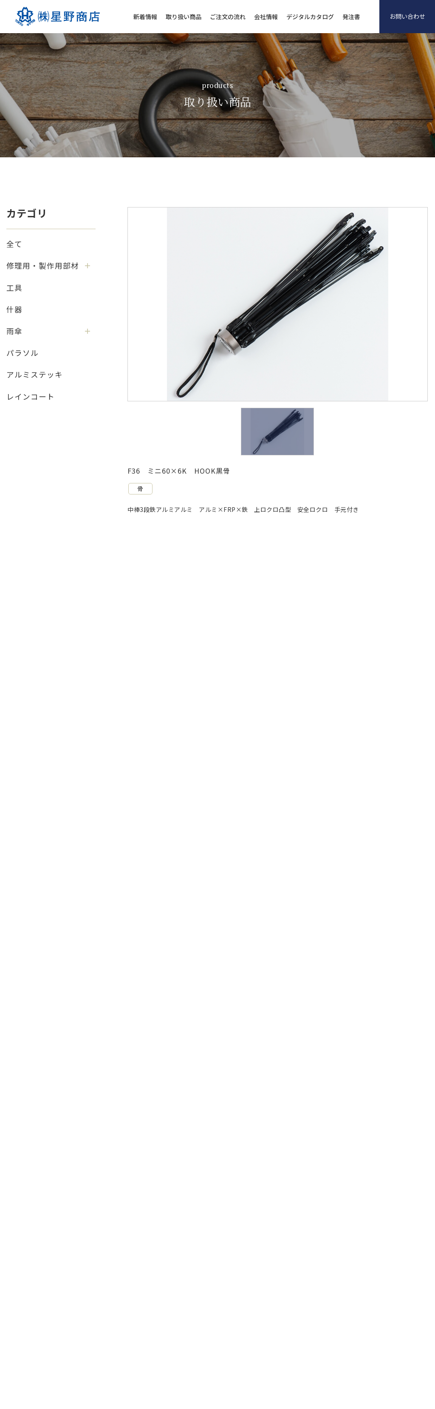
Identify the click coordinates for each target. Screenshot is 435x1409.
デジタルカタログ (310, 16)
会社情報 (266, 16)
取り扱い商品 (183, 16)
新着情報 (145, 16)
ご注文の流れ (228, 16)
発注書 (351, 16)
